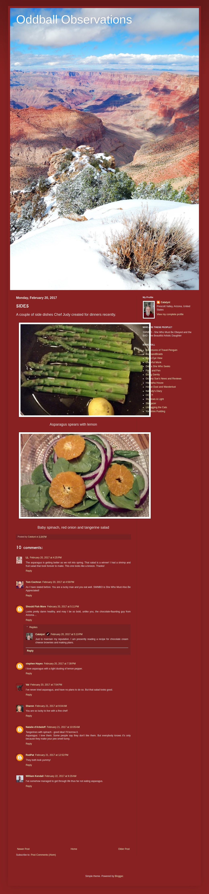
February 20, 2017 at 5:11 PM (63, 606)
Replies (33, 627)
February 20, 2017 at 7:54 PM (46, 684)
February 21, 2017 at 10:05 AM (63, 727)
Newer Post (23, 849)
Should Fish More (36, 606)
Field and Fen (153, 370)
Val (27, 684)
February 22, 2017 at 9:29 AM (60, 776)
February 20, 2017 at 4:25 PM (46, 557)
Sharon (30, 706)
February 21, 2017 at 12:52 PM (51, 755)
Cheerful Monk (153, 362)
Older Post (124, 849)
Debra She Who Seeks (158, 366)
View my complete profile (170, 314)
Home (74, 849)
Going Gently (153, 374)
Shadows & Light (155, 399)
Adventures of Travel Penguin (161, 350)
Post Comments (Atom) (43, 854)
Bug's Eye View (154, 358)
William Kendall (35, 776)
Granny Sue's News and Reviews (163, 378)
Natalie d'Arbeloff (36, 727)
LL (27, 557)
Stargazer (151, 403)
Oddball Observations (74, 19)
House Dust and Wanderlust (161, 386)
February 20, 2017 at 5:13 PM (67, 634)
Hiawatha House (154, 382)
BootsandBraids (154, 354)
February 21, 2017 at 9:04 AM (51, 706)
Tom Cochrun (33, 582)
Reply (29, 570)
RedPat (30, 755)
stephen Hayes (34, 663)
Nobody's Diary (154, 391)
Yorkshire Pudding (155, 411)
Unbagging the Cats (156, 407)
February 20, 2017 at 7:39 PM (60, 663)
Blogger (119, 876)
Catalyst (40, 634)
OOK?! (149, 395)
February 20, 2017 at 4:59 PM (58, 582)
